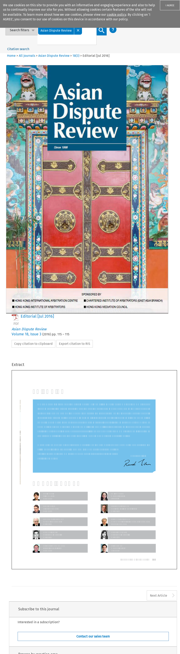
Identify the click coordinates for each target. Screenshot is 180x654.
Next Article (158, 595)
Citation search (18, 49)
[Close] (78, 30)
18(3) (76, 56)
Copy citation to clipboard (33, 344)
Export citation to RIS (74, 344)
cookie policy (116, 15)
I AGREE (170, 5)
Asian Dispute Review (53, 56)
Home (11, 56)
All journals (27, 56)
